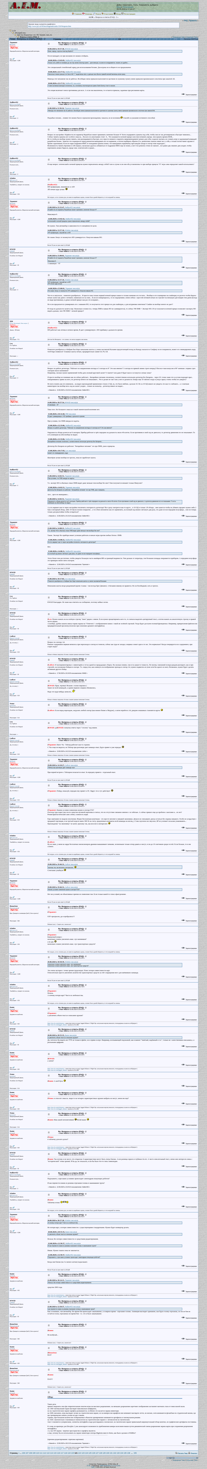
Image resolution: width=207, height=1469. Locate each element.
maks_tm (49, 35)
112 (88, 39)
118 (109, 39)
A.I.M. (14, 31)
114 (95, 39)
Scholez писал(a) (71, 230)
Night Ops (20, 35)
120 (116, 39)
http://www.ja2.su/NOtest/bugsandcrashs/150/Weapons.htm (49, 26)
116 (102, 39)
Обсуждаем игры (20, 33)
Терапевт (42, 35)
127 (140, 39)
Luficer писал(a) (71, 765)
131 (154, 39)
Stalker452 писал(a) (72, 60)
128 (144, 39)
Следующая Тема (191, 37)
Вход (119, 7)
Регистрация (128, 7)
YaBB (92, 1467)
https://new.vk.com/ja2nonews (55, 1023)
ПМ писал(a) (70, 414)
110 (81, 39)
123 (126, 39)
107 (70, 39)
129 (147, 39)
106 (67, 39)
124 (130, 39)
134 (165, 39)
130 (151, 39)
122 (123, 39)
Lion (34, 35)
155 (178, 39)
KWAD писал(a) (71, 49)
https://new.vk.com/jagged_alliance (57, 1025)
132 (158, 39)
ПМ (38, 35)
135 (168, 39)
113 (91, 39)
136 (172, 39)
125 (133, 39)
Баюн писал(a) (70, 1035)
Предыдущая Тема (179, 37)
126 (137, 39)
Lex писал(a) (70, 451)
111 (84, 39)
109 (77, 39)
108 (74, 39)
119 (112, 39)
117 (105, 39)
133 (161, 39)
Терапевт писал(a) (71, 108)
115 (98, 39)
